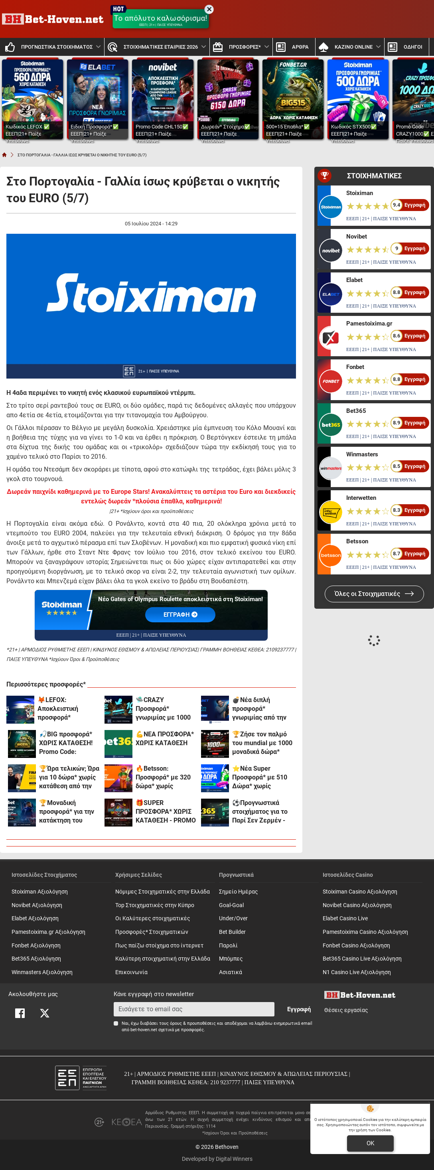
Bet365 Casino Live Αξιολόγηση (362, 958)
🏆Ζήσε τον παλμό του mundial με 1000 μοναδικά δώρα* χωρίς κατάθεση (262, 743)
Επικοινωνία (131, 972)
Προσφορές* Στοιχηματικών (151, 932)
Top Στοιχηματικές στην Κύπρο (154, 905)
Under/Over (233, 918)
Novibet (356, 236)
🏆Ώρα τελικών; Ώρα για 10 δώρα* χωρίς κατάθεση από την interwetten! (69, 778)
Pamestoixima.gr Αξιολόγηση (48, 932)
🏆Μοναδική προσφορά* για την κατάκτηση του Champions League (67, 812)
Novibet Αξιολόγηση (37, 905)
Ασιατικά (230, 972)
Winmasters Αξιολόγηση (42, 972)
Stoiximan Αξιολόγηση (40, 891)
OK (370, 1143)
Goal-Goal (231, 905)
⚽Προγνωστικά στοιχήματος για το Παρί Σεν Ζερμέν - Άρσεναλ (260, 812)
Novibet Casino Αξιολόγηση (357, 905)
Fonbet (355, 367)
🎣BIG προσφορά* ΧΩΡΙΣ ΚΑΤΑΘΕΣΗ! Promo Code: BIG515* (66, 743)
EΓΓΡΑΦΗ (180, 614)
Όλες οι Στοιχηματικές (374, 594)
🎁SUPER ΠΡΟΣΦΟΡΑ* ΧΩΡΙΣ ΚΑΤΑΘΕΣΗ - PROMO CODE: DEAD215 (166, 812)
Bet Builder (232, 932)
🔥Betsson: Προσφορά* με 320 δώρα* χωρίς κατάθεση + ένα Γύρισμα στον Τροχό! (165, 778)
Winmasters (362, 454)
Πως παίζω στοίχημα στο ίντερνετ (159, 945)
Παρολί (228, 945)
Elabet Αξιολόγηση (35, 918)
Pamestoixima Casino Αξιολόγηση (365, 932)
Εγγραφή (299, 1009)
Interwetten (361, 497)
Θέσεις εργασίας (346, 1010)
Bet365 (356, 410)
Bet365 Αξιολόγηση (36, 958)
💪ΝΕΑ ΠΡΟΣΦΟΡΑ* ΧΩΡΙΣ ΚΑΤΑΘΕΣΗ (165, 738)
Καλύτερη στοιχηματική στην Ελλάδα (162, 958)
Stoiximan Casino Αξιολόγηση (360, 891)
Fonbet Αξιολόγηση (36, 945)
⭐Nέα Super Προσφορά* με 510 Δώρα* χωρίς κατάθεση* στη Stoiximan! (259, 778)
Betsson (357, 541)
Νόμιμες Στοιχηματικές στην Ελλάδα (162, 891)
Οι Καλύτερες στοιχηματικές (152, 918)
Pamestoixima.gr (369, 323)
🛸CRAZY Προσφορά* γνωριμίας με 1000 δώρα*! (163, 709)
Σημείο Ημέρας (238, 891)
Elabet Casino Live (345, 918)
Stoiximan (359, 193)
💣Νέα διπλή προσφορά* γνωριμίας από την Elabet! (259, 709)
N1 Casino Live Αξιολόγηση (357, 972)
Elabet (354, 280)
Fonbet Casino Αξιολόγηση (356, 945)
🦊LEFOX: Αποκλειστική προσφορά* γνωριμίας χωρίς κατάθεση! (61, 709)
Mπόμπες (231, 958)
